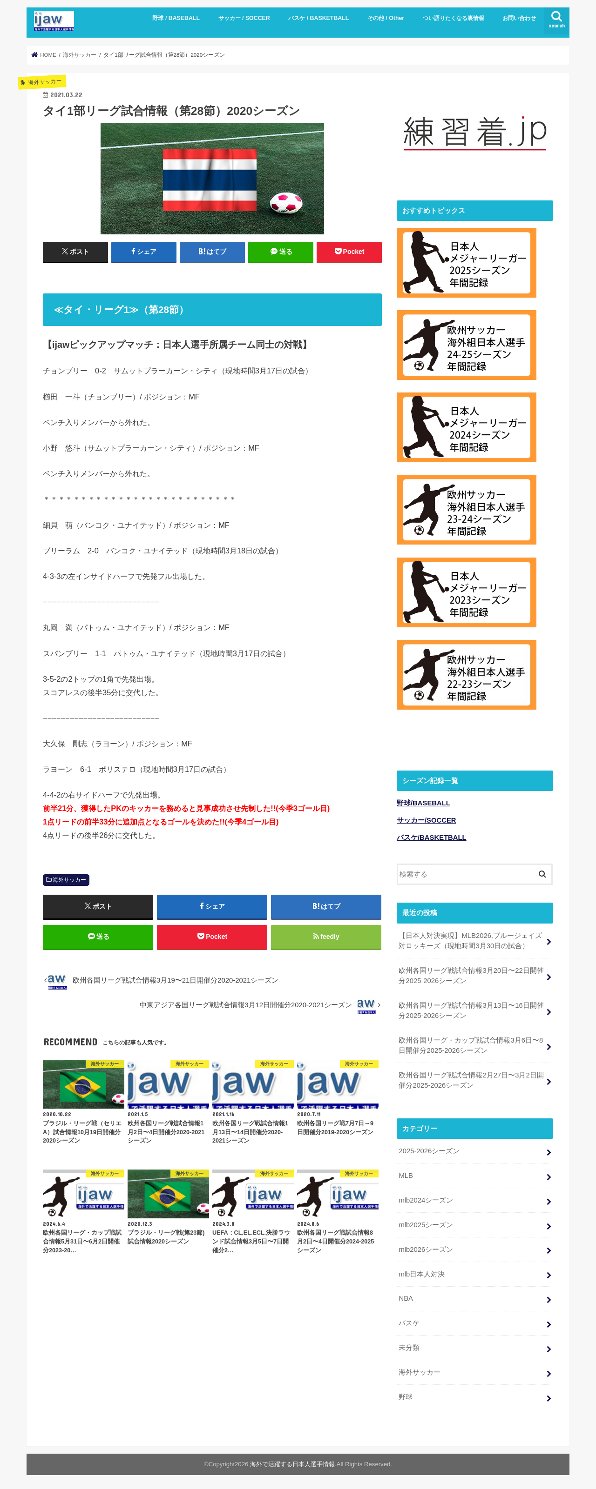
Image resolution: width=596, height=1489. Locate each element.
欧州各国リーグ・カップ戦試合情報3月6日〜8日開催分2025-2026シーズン (471, 1044)
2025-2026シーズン (429, 1149)
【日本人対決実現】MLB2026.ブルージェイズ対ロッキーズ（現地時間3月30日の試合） (470, 939)
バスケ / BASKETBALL (318, 18)
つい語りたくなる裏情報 (453, 18)
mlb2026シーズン (426, 1248)
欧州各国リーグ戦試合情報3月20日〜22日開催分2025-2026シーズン (471, 974)
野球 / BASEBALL (176, 18)
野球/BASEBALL (423, 801)
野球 (406, 1395)
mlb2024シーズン (426, 1199)
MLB (406, 1174)
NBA (406, 1297)
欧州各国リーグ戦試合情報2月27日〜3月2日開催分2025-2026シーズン (471, 1079)
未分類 (409, 1346)
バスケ (409, 1321)
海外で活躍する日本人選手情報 (292, 1462)
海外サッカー (69, 880)
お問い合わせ (519, 18)
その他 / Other (385, 18)
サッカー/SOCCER (426, 819)
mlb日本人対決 (422, 1272)
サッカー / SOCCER (244, 18)
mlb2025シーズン (426, 1223)
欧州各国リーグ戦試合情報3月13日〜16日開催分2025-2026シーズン (471, 1009)
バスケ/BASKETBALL (432, 836)
